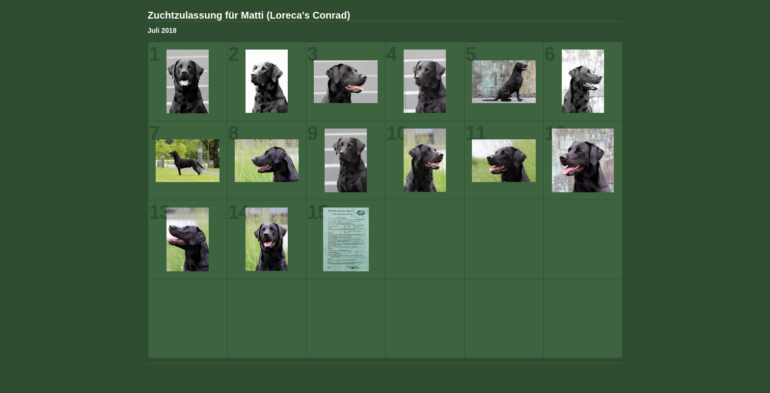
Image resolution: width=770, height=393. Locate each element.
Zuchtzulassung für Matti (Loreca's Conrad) (249, 15)
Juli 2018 (162, 30)
